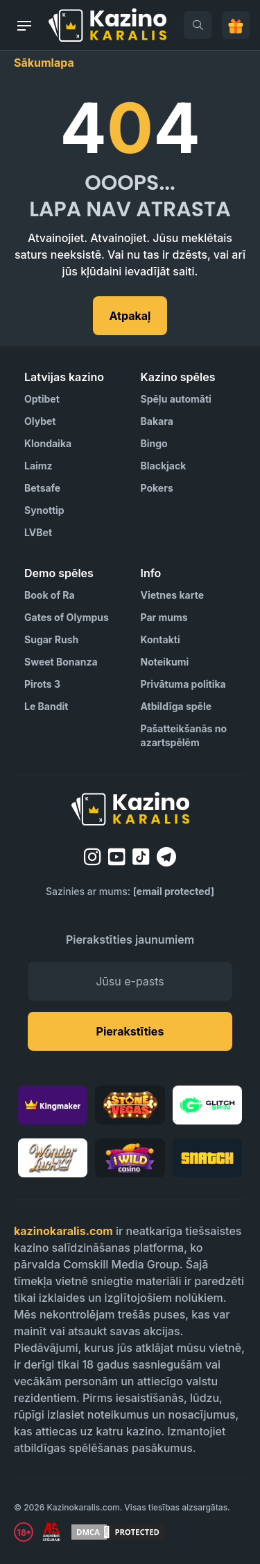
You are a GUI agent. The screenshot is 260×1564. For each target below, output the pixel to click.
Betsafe (42, 488)
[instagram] (92, 856)
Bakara (157, 421)
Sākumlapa (44, 63)
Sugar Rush (51, 639)
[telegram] (166, 856)
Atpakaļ (130, 316)
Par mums (164, 617)
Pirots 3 (42, 684)
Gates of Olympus (66, 617)
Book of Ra (49, 595)
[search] (198, 25)
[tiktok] (141, 857)
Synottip (44, 510)
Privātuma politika (183, 684)
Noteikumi (165, 662)
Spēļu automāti (176, 399)
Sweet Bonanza (61, 662)
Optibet (42, 399)
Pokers (157, 488)
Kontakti (160, 639)
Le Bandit (46, 706)
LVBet (38, 532)
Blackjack (164, 465)
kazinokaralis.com (63, 1231)
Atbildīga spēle (176, 706)
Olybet (39, 421)
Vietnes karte (172, 595)
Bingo (154, 443)
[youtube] (117, 856)
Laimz (38, 465)
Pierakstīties (130, 1031)
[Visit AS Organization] (51, 1532)
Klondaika (47, 443)
